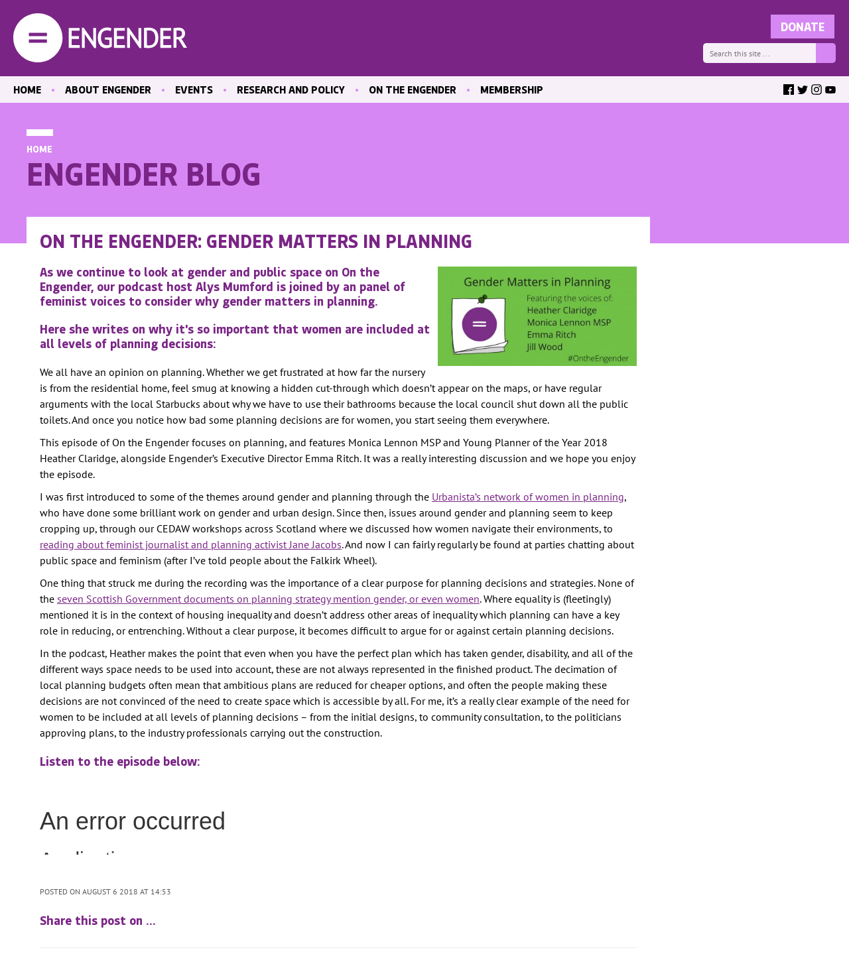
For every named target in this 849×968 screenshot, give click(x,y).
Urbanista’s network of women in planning (528, 496)
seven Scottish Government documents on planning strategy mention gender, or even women (268, 598)
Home (39, 149)
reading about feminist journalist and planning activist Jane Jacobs (191, 544)
